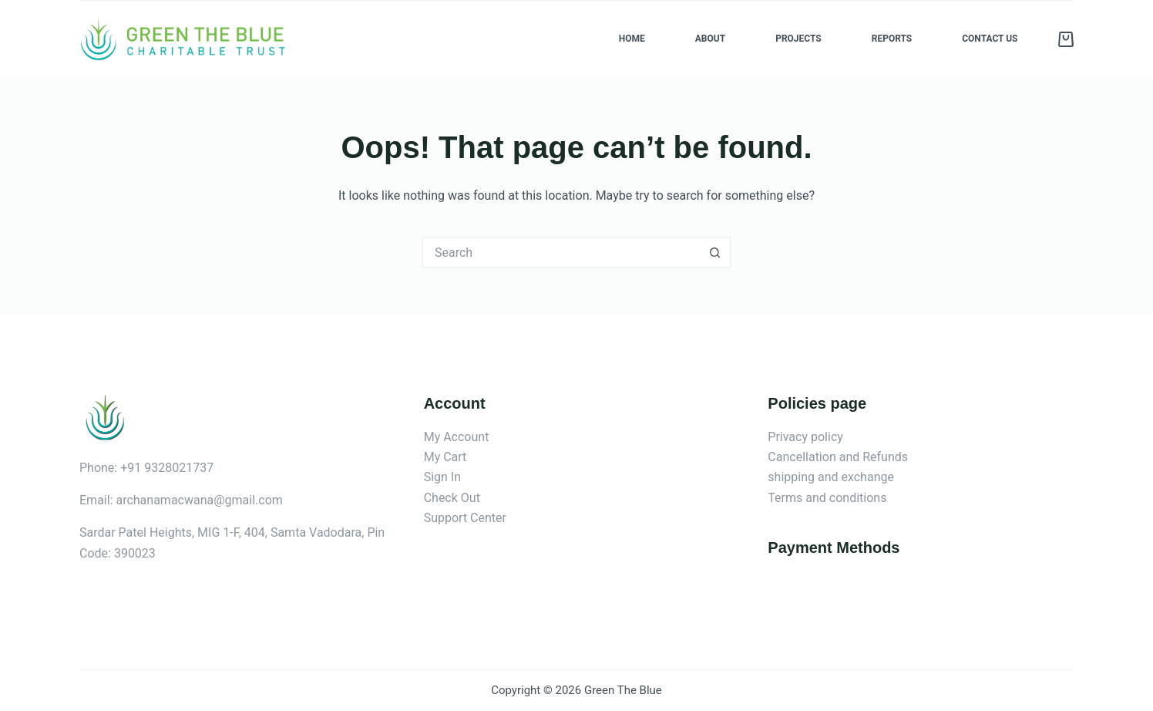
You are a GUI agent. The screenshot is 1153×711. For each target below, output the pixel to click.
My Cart (445, 457)
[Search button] (715, 252)
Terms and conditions (827, 497)
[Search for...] (561, 252)
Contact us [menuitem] (989, 38)
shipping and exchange (831, 477)
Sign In (442, 477)
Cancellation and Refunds (838, 457)
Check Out (452, 497)
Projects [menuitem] (798, 38)
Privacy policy (805, 437)
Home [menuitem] (632, 38)
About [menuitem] (710, 38)
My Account (456, 437)
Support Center (465, 518)
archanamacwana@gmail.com (199, 500)
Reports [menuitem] (892, 38)
